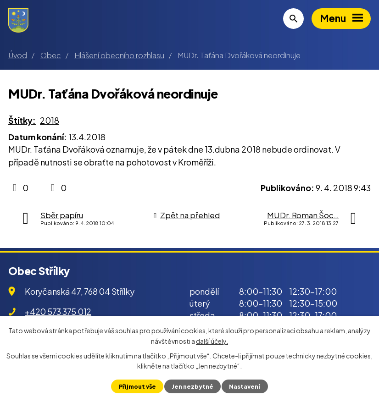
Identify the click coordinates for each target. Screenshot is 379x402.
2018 (49, 120)
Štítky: (22, 120)
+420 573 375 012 (58, 311)
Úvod (17, 55)
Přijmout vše (137, 386)
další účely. (212, 340)
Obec (50, 55)
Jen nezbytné (192, 386)
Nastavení (244, 386)
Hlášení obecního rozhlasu (119, 55)
